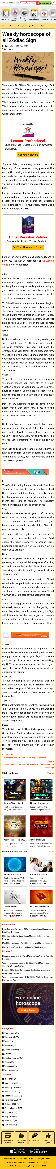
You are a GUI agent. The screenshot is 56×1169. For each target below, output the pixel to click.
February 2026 (11, 1087)
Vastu (7, 1041)
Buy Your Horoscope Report (28, 247)
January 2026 (11, 1091)
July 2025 (9, 1116)
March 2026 (10, 1083)
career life (21, 97)
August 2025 (10, 1112)
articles (11, 26)
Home (3, 26)
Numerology (10, 1033)
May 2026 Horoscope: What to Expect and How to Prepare (27, 943)
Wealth (8, 1054)
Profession (10, 1070)
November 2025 (12, 1100)
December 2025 (12, 1096)
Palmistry (9, 1045)
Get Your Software (28, 154)
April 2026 (9, 1079)
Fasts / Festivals (12, 1058)
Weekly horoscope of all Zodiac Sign (31, 26)
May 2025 (9, 1125)
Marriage (9, 1066)
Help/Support (45, 3)
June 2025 (9, 1121)
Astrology (10, 1037)
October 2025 (11, 1104)
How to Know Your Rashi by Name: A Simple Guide (23, 947)
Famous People (11, 1050)
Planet (8, 1062)
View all (50, 773)
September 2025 (12, 1108)
